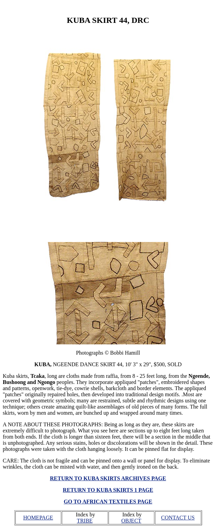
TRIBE (84, 521)
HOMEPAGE (38, 517)
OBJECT (131, 521)
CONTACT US (178, 517)
